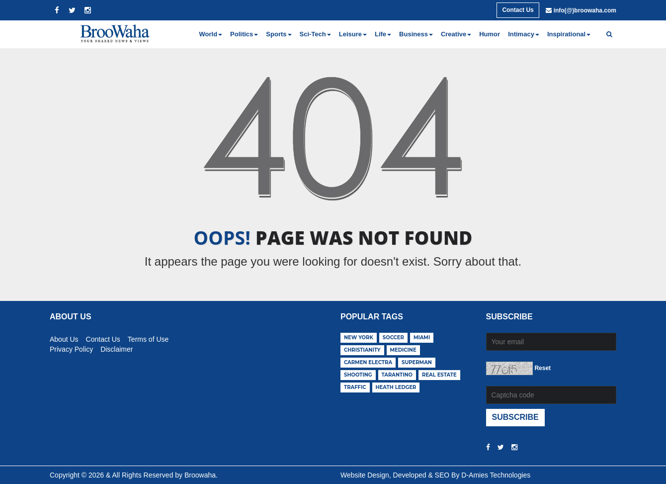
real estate (439, 375)
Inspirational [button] (568, 34)
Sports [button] (278, 34)
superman (417, 362)
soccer (393, 337)
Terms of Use (148, 337)
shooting (358, 375)
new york (358, 337)
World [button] (211, 34)
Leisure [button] (353, 34)
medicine (403, 350)
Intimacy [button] (523, 34)
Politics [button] (244, 34)
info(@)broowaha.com (585, 10)
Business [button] (416, 34)
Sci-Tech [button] (315, 34)
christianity (362, 350)
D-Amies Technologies (495, 475)
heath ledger (396, 387)
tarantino (397, 375)
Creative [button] (456, 34)
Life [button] (383, 34)
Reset (542, 368)
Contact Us (517, 9)
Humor (489, 34)
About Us (64, 337)
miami (422, 337)
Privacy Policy (71, 347)
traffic (355, 387)
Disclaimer (116, 347)
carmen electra (368, 362)
